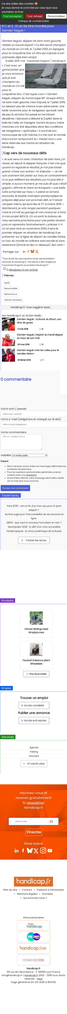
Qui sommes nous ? (35, 898)
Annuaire (34, 756)
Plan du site (10, 889)
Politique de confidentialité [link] (33, 21)
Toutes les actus (33, 540)
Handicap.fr (31, 975)
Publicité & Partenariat (50, 889)
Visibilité (6, 455)
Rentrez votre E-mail (34, 815)
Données (47, 894)
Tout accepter (12, 16)
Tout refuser (35, 16)
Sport (6, 282)
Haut (40, 978)
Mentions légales (27, 894)
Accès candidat (32, 705)
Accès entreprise (33, 720)
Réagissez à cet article (23, 270)
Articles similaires (13, 300)
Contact (27, 889)
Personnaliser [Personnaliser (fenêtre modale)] (56, 16)
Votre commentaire (13, 432)
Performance (10, 294)
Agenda (34, 747)
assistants (31, 475)
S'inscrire (33, 832)
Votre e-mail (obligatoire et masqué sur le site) (31, 419)
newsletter (35, 802)
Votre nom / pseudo (14, 409)
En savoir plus (33, 763)
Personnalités (10, 288)
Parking (34, 751)
